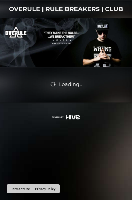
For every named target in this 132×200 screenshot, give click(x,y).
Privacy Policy (45, 189)
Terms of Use (20, 189)
